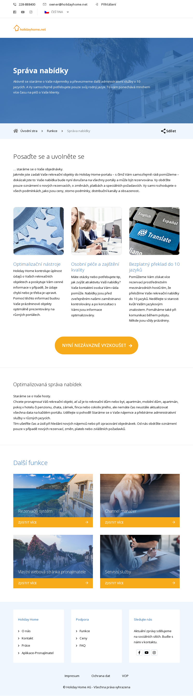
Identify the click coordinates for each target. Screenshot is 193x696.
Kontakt (27, 638)
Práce (26, 645)
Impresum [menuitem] (72, 676)
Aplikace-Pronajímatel (38, 653)
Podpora (82, 619)
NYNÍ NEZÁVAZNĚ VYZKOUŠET (94, 345)
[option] (38, 262)
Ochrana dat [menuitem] (101, 676)
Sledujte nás (143, 619)
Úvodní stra (29, 131)
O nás (26, 631)
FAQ (83, 645)
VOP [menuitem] (126, 676)
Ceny (83, 638)
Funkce (52, 131)
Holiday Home (28, 619)
